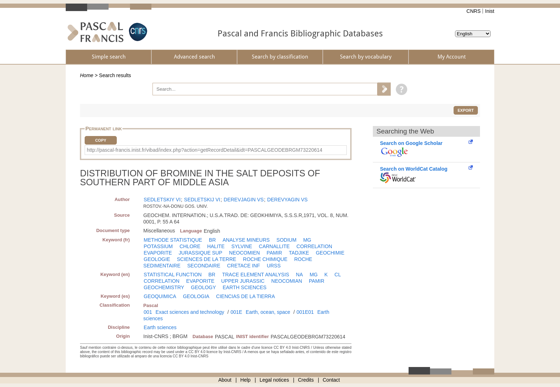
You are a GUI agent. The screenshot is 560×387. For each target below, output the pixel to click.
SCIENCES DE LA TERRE (206, 259)
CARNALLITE (274, 246)
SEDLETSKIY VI (162, 199)
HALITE (216, 246)
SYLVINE (241, 246)
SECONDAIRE (203, 265)
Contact (331, 380)
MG (307, 240)
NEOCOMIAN (286, 281)
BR (212, 240)
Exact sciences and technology (190, 312)
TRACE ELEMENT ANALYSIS (255, 274)
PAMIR (274, 253)
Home (86, 75)
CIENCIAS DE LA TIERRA (245, 296)
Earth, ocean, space (268, 312)
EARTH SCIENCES (244, 287)
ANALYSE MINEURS (246, 240)
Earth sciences (160, 327)
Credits (306, 380)
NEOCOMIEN (244, 253)
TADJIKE (299, 253)
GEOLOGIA (196, 296)
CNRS (473, 11)
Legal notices (274, 380)
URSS (274, 265)
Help (245, 380)
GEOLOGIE (157, 259)
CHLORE (190, 246)
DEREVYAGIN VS (287, 199)
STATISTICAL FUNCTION (172, 274)
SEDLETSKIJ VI (202, 199)
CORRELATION (314, 246)
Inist (489, 11)
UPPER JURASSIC (242, 281)
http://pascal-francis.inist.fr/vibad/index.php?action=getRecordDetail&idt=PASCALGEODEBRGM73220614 (204, 150)
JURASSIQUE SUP (200, 253)
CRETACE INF (243, 265)
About (224, 380)
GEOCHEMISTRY (164, 287)
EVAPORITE (158, 253)
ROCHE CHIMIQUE (265, 259)
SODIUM (286, 240)
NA (299, 274)
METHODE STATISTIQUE (173, 240)
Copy (100, 140)
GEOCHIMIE (330, 253)
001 (148, 312)
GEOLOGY (203, 287)
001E (236, 312)
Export (466, 110)
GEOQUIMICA (160, 296)
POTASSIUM (158, 246)
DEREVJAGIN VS (244, 199)
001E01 (305, 312)
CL (338, 274)
